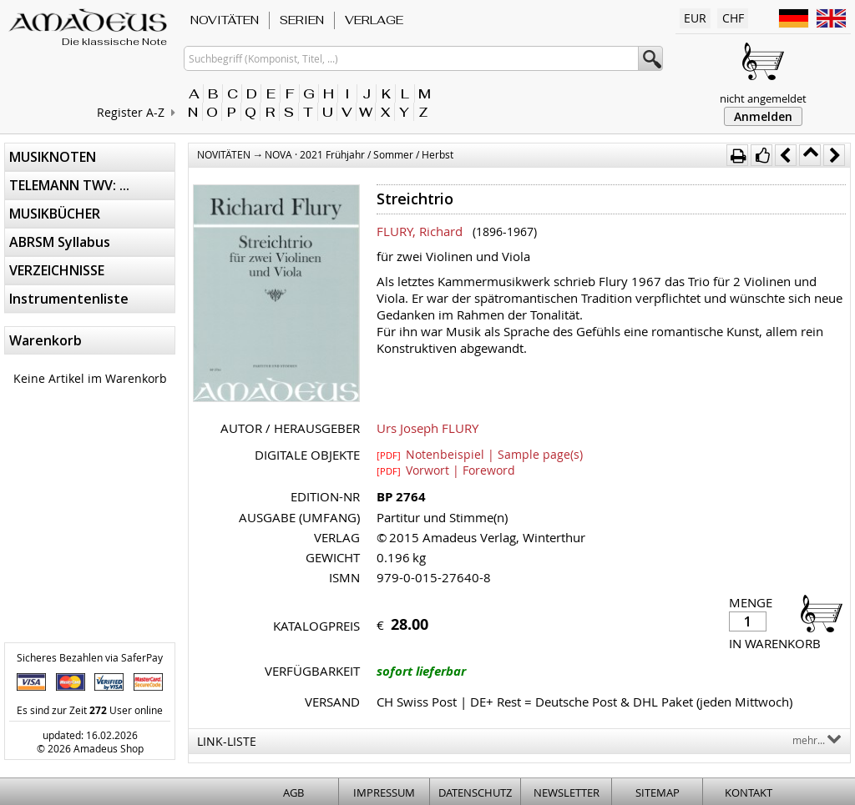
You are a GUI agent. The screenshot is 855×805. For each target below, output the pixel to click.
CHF (733, 18)
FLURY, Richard (420, 231)
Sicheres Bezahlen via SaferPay (90, 657)
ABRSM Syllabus (59, 242)
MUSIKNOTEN (52, 157)
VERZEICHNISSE (56, 270)
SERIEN (302, 20)
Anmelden (763, 116)
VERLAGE (374, 20)
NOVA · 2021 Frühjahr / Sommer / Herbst (359, 154)
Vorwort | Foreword (446, 469)
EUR (695, 18)
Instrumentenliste (69, 298)
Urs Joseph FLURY (427, 428)
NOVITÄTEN (224, 20)
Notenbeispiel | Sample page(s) (480, 453)
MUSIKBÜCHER (54, 213)
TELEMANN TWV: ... (69, 185)
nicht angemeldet (763, 98)
